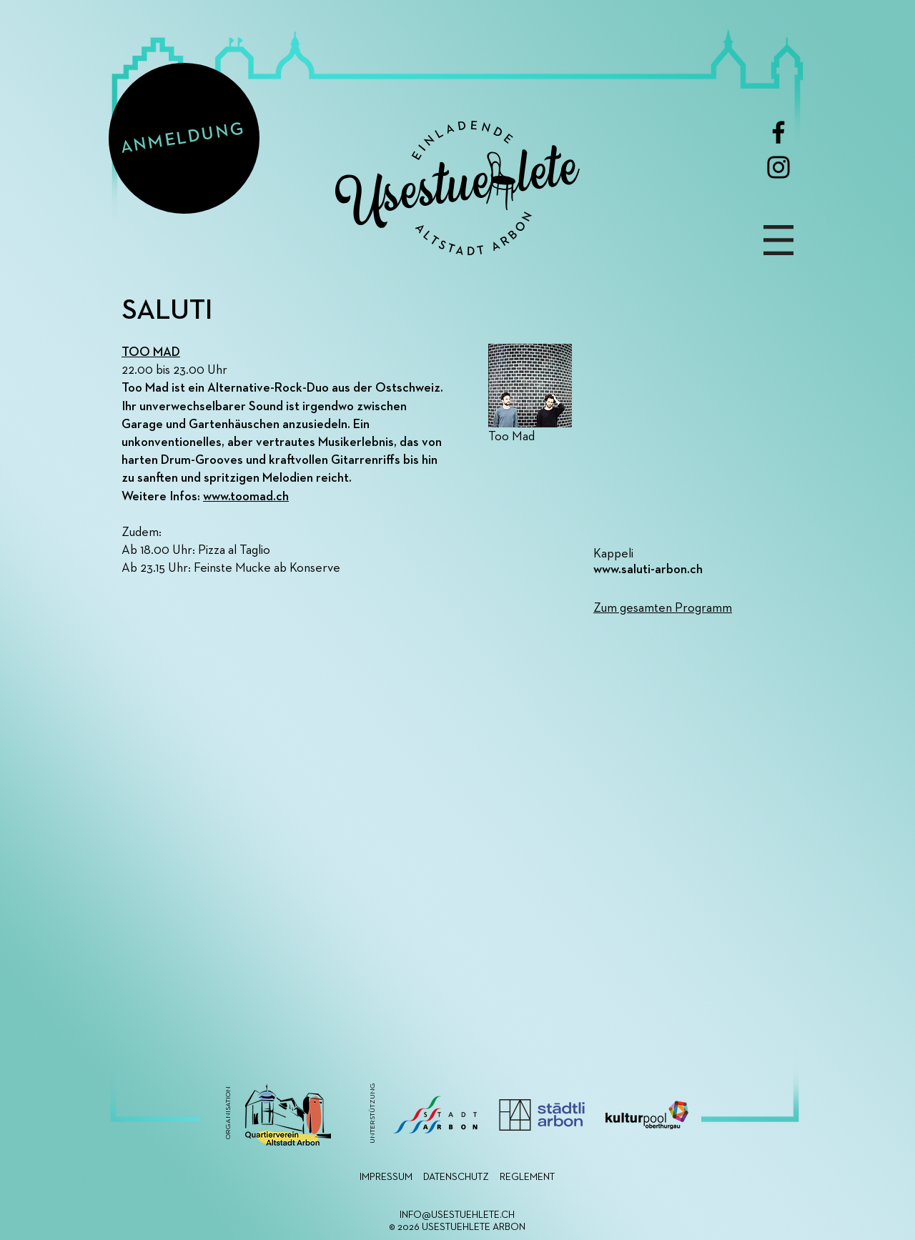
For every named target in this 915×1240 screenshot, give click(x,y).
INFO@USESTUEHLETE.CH (457, 1215)
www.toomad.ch (246, 496)
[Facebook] (778, 132)
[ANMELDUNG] (184, 138)
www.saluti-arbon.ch (648, 569)
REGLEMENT (527, 1177)
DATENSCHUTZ (456, 1177)
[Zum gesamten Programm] (696, 608)
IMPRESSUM (386, 1177)
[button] (778, 240)
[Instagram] (778, 167)
